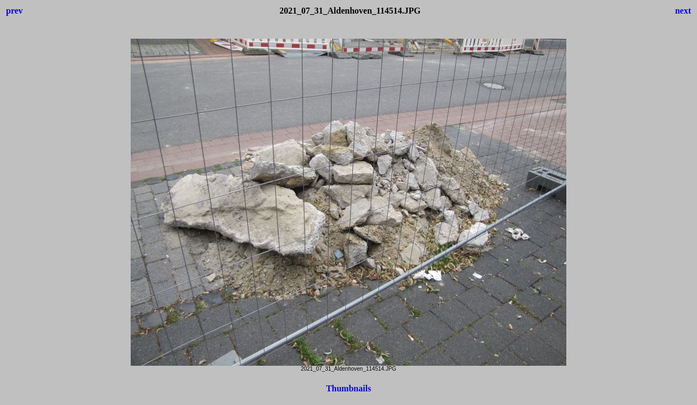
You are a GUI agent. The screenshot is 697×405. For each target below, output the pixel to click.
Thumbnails (348, 388)
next (683, 10)
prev (14, 10)
